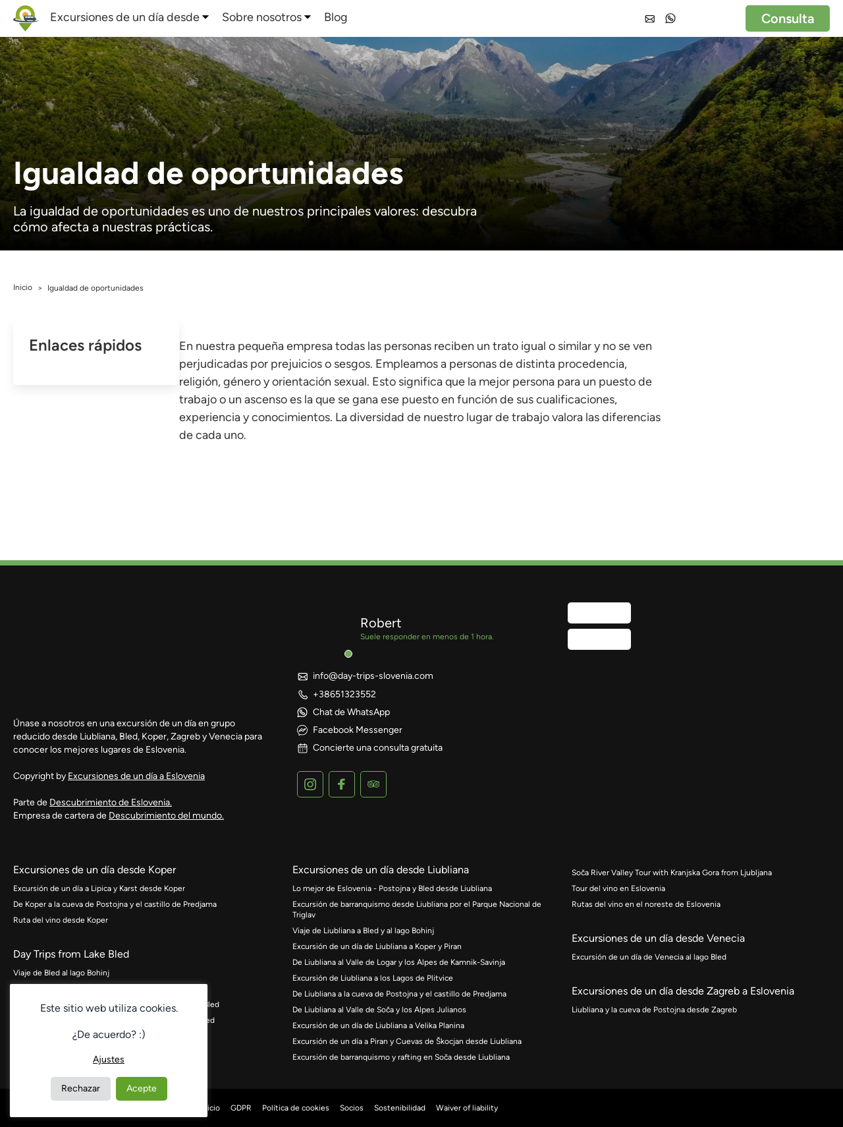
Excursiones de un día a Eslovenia (136, 776)
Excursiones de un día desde (125, 17)
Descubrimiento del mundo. (166, 815)
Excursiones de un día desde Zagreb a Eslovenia (683, 991)
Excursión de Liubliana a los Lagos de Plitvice (372, 978)
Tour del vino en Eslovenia (618, 888)
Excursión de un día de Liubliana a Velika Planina (378, 1025)
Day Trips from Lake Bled (71, 954)
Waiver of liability (467, 1108)
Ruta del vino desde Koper (60, 920)
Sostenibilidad (399, 1108)
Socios (352, 1108)
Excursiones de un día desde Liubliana (380, 869)
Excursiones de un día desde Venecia (658, 938)
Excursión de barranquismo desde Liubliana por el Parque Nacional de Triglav (416, 909)
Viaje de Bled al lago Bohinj (61, 972)
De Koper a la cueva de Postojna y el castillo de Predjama (115, 904)
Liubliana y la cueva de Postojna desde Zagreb (654, 1009)
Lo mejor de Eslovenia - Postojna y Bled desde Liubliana (392, 888)
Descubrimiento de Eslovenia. (110, 802)
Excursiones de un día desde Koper (94, 869)
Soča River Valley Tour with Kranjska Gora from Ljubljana (672, 872)
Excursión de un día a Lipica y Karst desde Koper (99, 888)
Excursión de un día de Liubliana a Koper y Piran (377, 946)
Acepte (141, 1088)
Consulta (787, 18)
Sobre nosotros (262, 17)
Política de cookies (295, 1108)
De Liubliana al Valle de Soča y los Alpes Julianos (379, 1009)
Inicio (22, 287)
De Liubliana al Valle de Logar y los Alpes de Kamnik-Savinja (398, 962)
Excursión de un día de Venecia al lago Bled (649, 957)
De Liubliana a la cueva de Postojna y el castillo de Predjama (399, 993)
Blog (336, 17)
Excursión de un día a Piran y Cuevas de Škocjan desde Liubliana (407, 1041)
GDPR (241, 1108)
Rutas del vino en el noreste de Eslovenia (646, 904)
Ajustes (108, 1059)
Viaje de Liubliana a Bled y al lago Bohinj (363, 930)
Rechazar (80, 1088)
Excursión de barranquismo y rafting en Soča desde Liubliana (401, 1057)
